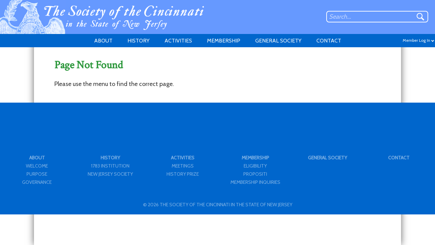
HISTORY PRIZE (183, 174)
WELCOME (37, 166)
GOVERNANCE (37, 182)
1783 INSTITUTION (110, 166)
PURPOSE (37, 174)
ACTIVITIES (178, 40)
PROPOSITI (255, 174)
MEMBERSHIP (223, 40)
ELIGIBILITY (255, 166)
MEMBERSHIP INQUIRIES (255, 182)
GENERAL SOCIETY (278, 40)
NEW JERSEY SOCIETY (110, 174)
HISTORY (138, 40)
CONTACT (328, 40)
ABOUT (103, 40)
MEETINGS (183, 166)
